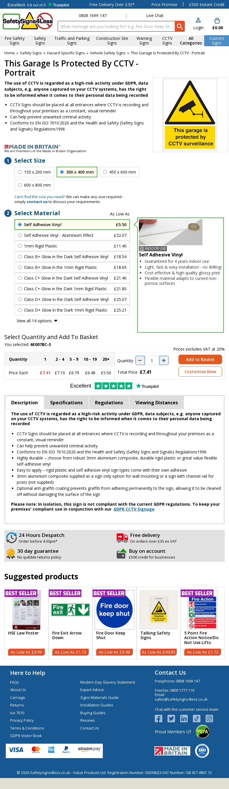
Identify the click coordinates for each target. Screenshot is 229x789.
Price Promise (164, 4)
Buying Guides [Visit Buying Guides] (93, 712)
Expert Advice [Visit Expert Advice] (92, 689)
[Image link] (114, 147)
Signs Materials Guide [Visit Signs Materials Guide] (99, 697)
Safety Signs (31, 52)
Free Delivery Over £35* (112, 4)
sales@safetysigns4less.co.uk (181, 699)
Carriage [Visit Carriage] (17, 697)
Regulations (109, 402)
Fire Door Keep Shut (110, 636)
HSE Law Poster (23, 633)
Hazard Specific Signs (66, 52)
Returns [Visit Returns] (17, 705)
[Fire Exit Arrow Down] (71, 623)
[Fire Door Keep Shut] (114, 623)
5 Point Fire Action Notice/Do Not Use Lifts (201, 638)
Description (24, 402)
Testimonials (38, 4)
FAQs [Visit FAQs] (14, 682)
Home (9, 52)
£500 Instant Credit (207, 4)
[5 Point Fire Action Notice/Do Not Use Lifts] (202, 623)
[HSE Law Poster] (26, 623)
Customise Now (200, 371)
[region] (26, 609)
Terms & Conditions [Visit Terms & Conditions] (27, 728)
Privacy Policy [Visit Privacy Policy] (22, 720)
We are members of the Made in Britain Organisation (45, 151)
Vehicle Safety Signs (108, 52)
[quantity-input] (152, 360)
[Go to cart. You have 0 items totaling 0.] (217, 24)
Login (198, 27)
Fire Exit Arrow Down (66, 636)
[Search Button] (180, 26)
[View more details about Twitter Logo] (173, 718)
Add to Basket (200, 359)
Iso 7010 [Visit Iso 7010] (17, 712)
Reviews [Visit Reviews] (87, 720)
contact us (37, 201)
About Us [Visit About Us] (18, 689)
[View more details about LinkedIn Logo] (186, 718)
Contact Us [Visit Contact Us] (89, 728)
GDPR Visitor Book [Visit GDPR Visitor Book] (26, 735)
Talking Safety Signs (155, 636)
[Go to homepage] (28, 21)
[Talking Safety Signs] (159, 623)
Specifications (66, 402)
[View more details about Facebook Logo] (161, 718)
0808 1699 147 (93, 15)
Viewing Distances (156, 402)
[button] (198, 24)
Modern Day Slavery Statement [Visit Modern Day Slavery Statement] (107, 682)
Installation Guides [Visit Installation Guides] (96, 705)
